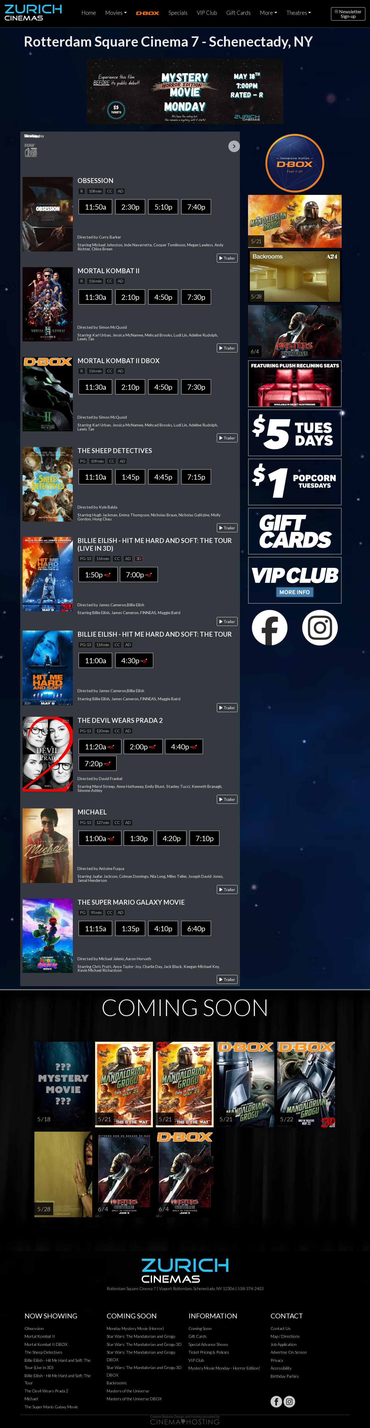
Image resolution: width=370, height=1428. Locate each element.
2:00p (143, 746)
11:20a (100, 746)
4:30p (134, 660)
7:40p (196, 206)
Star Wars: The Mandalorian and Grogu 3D (144, 1344)
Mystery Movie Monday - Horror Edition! (224, 1368)
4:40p (184, 746)
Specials (178, 13)
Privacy (277, 1360)
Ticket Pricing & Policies (208, 1352)
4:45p (163, 476)
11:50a (95, 206)
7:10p (204, 838)
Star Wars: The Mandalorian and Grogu (141, 1336)
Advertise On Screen (289, 1352)
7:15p (196, 476)
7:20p (97, 763)
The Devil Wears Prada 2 (46, 1390)
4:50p (163, 297)
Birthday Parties (285, 1376)
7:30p (196, 297)
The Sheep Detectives (43, 1352)
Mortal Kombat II (40, 1336)
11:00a (95, 660)
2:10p (130, 297)
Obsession (34, 1328)
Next (234, 146)
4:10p (163, 928)
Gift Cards (238, 13)
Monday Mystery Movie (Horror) (135, 1328)
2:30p (130, 206)
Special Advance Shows (208, 1344)
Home (89, 13)
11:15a (95, 928)
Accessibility (281, 1368)
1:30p (138, 838)
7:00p (139, 574)
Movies (114, 13)
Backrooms (117, 1382)
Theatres (296, 13)
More (266, 13)
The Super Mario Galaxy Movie (51, 1406)
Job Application (284, 1344)
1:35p (130, 928)
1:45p (130, 476)
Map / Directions (285, 1336)
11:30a (95, 297)
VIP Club (207, 13)
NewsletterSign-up (348, 14)
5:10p (163, 206)
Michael (31, 1398)
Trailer (227, 258)
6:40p (196, 928)
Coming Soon (200, 1328)
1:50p (98, 574)
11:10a (95, 476)
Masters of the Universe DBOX (134, 1398)
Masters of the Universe (128, 1390)
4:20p (171, 838)
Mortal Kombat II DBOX (46, 1344)
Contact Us (281, 1328)
